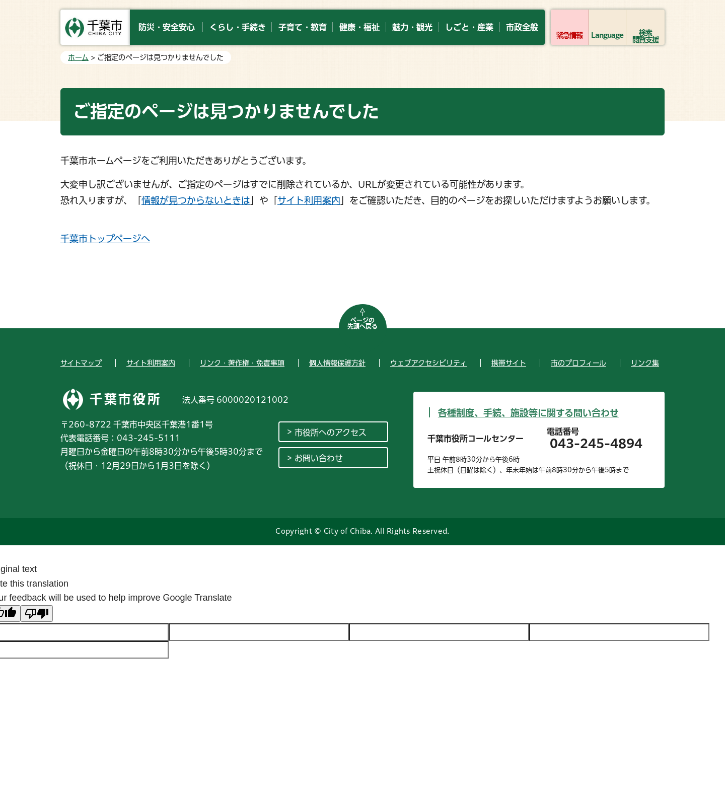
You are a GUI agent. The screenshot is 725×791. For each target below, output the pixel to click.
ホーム (78, 57)
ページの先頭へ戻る (362, 323)
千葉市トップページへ (105, 238)
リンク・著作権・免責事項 (242, 363)
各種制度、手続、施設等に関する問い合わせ (528, 412)
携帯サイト (508, 363)
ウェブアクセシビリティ (428, 363)
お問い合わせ (319, 458)
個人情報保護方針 (337, 363)
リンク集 (645, 363)
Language (607, 35)
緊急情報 (569, 35)
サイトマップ (81, 363)
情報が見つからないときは (195, 200)
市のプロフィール (578, 363)
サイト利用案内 (308, 200)
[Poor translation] (37, 613)
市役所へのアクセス (331, 432)
